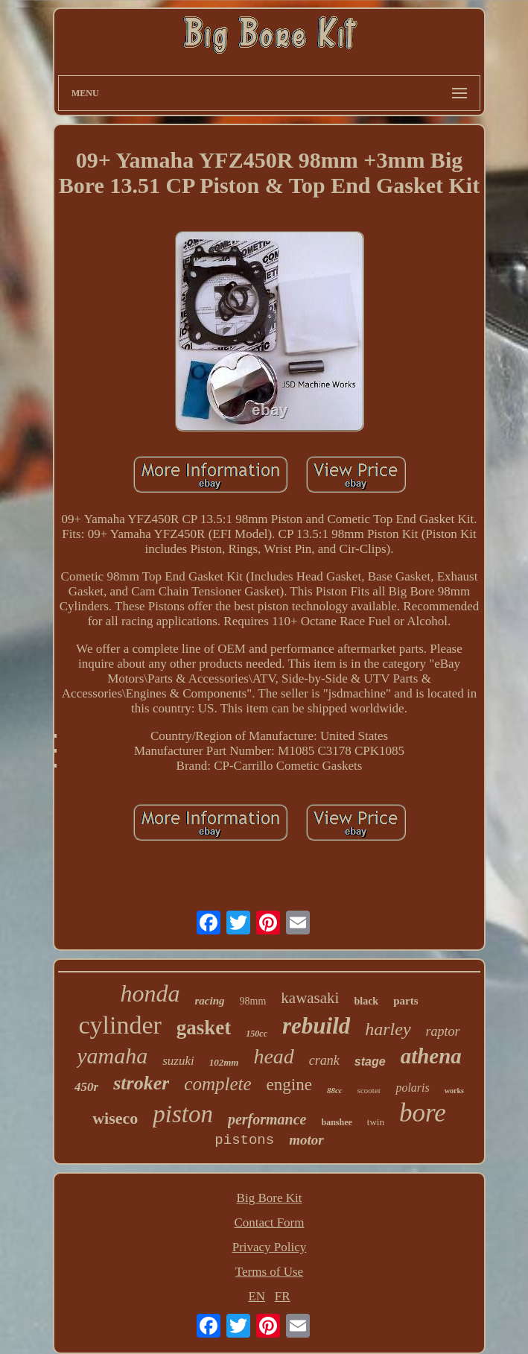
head (273, 1056)
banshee (337, 1122)
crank (324, 1060)
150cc (256, 1033)
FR (282, 1296)
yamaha (112, 1055)
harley (387, 1029)
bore (422, 1112)
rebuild (316, 1026)
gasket (204, 1027)
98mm (253, 1001)
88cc (335, 1090)
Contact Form (270, 1222)
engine (289, 1084)
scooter (369, 1090)
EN (256, 1296)
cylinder (119, 1025)
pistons (244, 1140)
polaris (412, 1087)
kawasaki (310, 998)
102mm (224, 1062)
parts (405, 1001)
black (366, 1001)
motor (306, 1140)
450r (86, 1087)
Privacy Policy (269, 1247)
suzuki (178, 1061)
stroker (141, 1083)
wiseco (115, 1118)
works (454, 1090)
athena (431, 1056)
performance (267, 1119)
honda (150, 993)
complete (217, 1084)
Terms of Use (269, 1272)
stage (370, 1061)
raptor (443, 1031)
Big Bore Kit (269, 1198)
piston (183, 1114)
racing (210, 1001)
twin (375, 1121)
